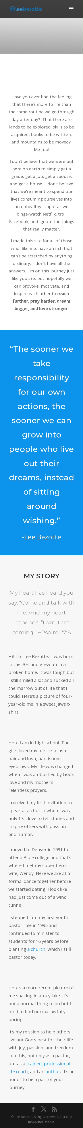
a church (36, 949)
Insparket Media (41, 1122)
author (53, 1071)
